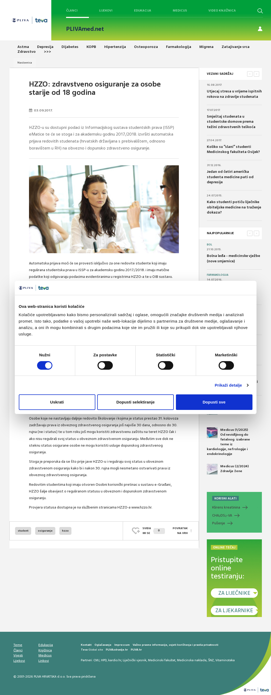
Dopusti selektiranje (135, 402)
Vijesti (18, 655)
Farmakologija (217, 274)
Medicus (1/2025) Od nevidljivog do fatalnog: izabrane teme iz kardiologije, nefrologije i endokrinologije (228, 441)
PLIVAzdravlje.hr (117, 649)
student (23, 530)
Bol (209, 244)
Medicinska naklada (192, 660)
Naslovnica (24, 62)
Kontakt (86, 645)
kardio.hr (114, 660)
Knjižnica (45, 650)
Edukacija (142, 10)
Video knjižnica (222, 10)
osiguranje (45, 530)
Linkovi (43, 661)
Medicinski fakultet (161, 660)
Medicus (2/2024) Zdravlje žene (228, 469)
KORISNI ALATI (225, 498)
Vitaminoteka (225, 660)
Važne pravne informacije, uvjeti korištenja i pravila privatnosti (175, 645)
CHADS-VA (222, 515)
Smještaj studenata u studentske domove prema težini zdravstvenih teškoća (231, 121)
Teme (17, 645)
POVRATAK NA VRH (180, 530)
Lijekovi (106, 10)
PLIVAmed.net (85, 28)
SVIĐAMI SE (154, 530)
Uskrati (57, 402)
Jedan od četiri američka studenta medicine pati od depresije (230, 176)
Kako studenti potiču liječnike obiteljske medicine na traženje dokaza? (234, 207)
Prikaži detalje (228, 385)
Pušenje (218, 523)
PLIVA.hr (136, 649)
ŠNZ (211, 660)
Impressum (122, 645)
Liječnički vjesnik (134, 660)
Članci (72, 10)
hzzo (65, 530)
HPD (104, 660)
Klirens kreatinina (226, 507)
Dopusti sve (214, 402)
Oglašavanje (103, 645)
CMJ (96, 660)
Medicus (180, 10)
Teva (84, 649)
